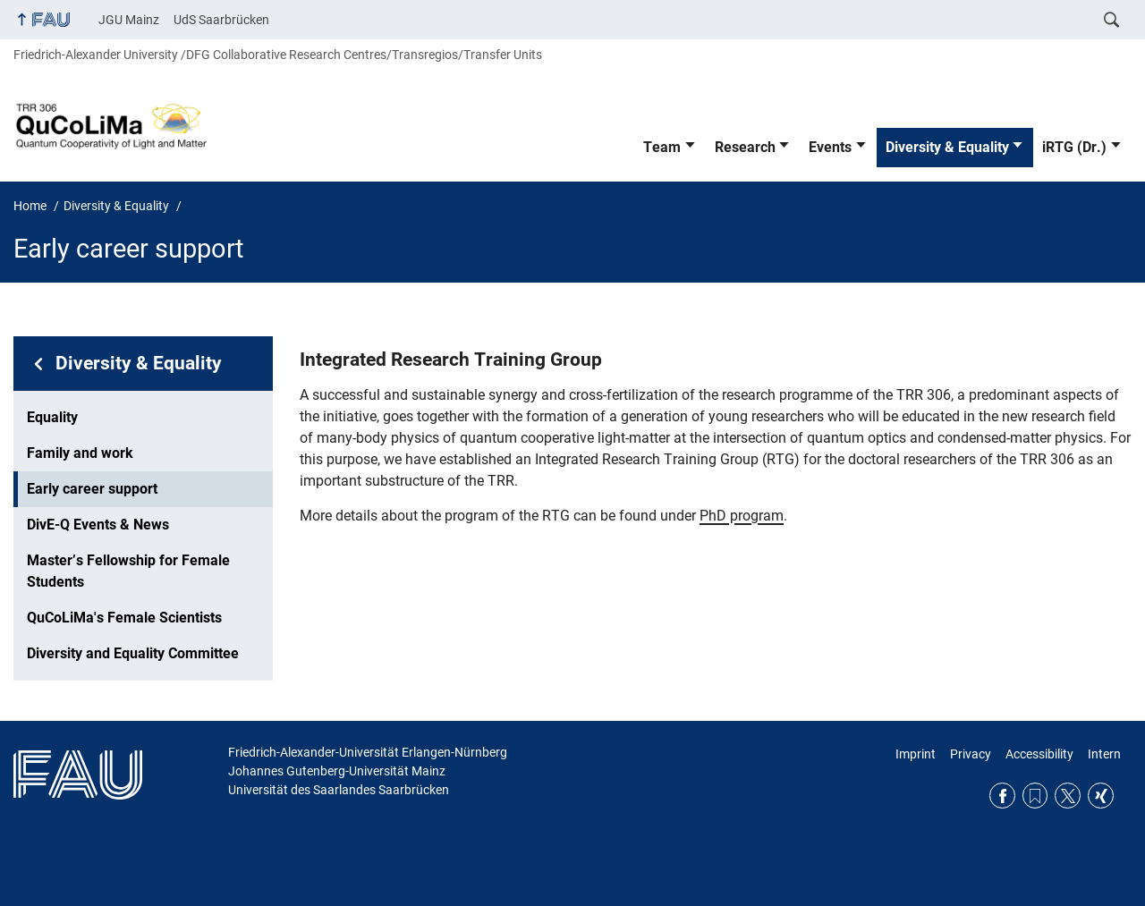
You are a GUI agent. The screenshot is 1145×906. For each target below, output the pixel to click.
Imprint (915, 754)
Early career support (92, 488)
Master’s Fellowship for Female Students (128, 571)
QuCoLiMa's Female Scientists (124, 617)
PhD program (742, 515)
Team (662, 147)
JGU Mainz (128, 20)
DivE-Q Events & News (98, 524)
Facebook (1002, 796)
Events (830, 147)
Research (745, 147)
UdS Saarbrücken (221, 20)
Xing (1101, 796)
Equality (52, 417)
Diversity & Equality (947, 147)
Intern (1104, 754)
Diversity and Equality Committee (133, 653)
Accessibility (1039, 754)
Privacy (970, 754)
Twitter (1068, 796)
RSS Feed (1035, 796)
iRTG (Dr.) (1074, 147)
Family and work (80, 453)
